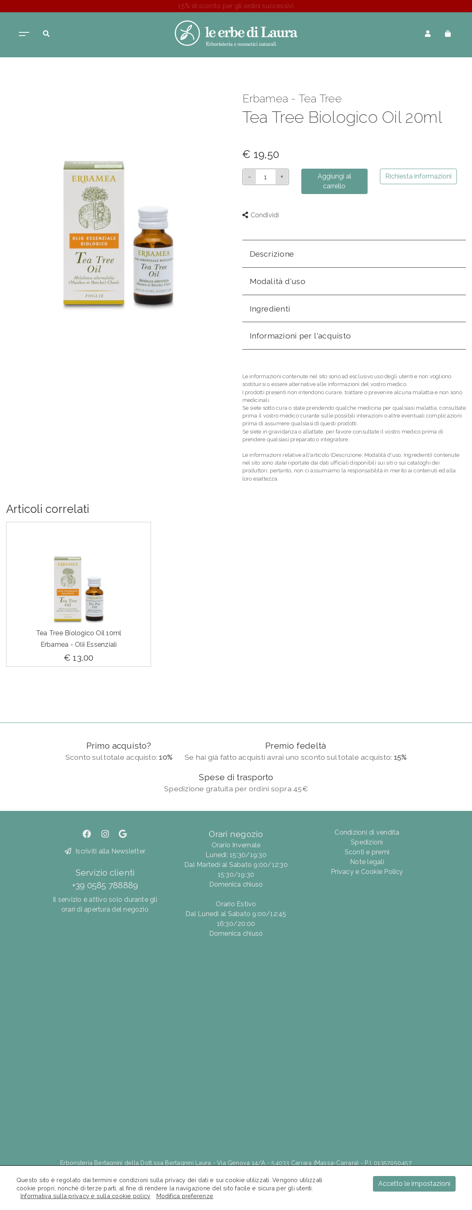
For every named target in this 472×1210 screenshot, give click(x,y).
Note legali (367, 862)
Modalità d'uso (277, 281)
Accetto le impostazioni (414, 1183)
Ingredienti (270, 308)
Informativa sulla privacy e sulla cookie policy (85, 1195)
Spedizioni (367, 842)
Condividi (260, 215)
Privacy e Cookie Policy (367, 872)
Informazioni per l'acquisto (300, 335)
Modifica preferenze (185, 1195)
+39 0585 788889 (105, 885)
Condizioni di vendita (366, 832)
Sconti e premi (367, 852)
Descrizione (272, 253)
